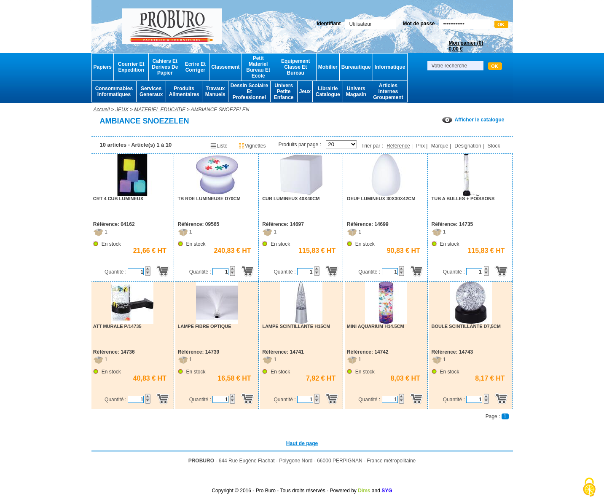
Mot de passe (419, 24)
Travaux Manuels (215, 91)
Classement (225, 67)
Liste (218, 145)
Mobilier (328, 67)
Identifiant (329, 24)
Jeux (305, 91)
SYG (386, 491)
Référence (398, 146)
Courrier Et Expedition (131, 67)
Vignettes (252, 145)
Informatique (390, 67)
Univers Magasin (356, 91)
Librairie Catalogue (328, 91)
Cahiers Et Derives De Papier (165, 67)
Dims (364, 491)
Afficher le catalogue (473, 120)
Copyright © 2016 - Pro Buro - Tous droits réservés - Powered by (284, 491)
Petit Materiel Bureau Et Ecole (258, 67)
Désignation (467, 146)
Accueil (102, 110)
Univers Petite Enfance (284, 91)
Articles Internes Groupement (388, 91)
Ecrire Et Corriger (195, 67)
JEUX (122, 110)
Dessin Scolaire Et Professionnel (249, 91)
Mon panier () (465, 46)
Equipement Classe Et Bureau (295, 67)
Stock (493, 146)
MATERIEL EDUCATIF (159, 110)
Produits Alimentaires (184, 91)
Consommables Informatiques (114, 91)
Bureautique (356, 67)
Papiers (103, 67)
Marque (439, 146)
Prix (420, 146)
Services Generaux (151, 91)
